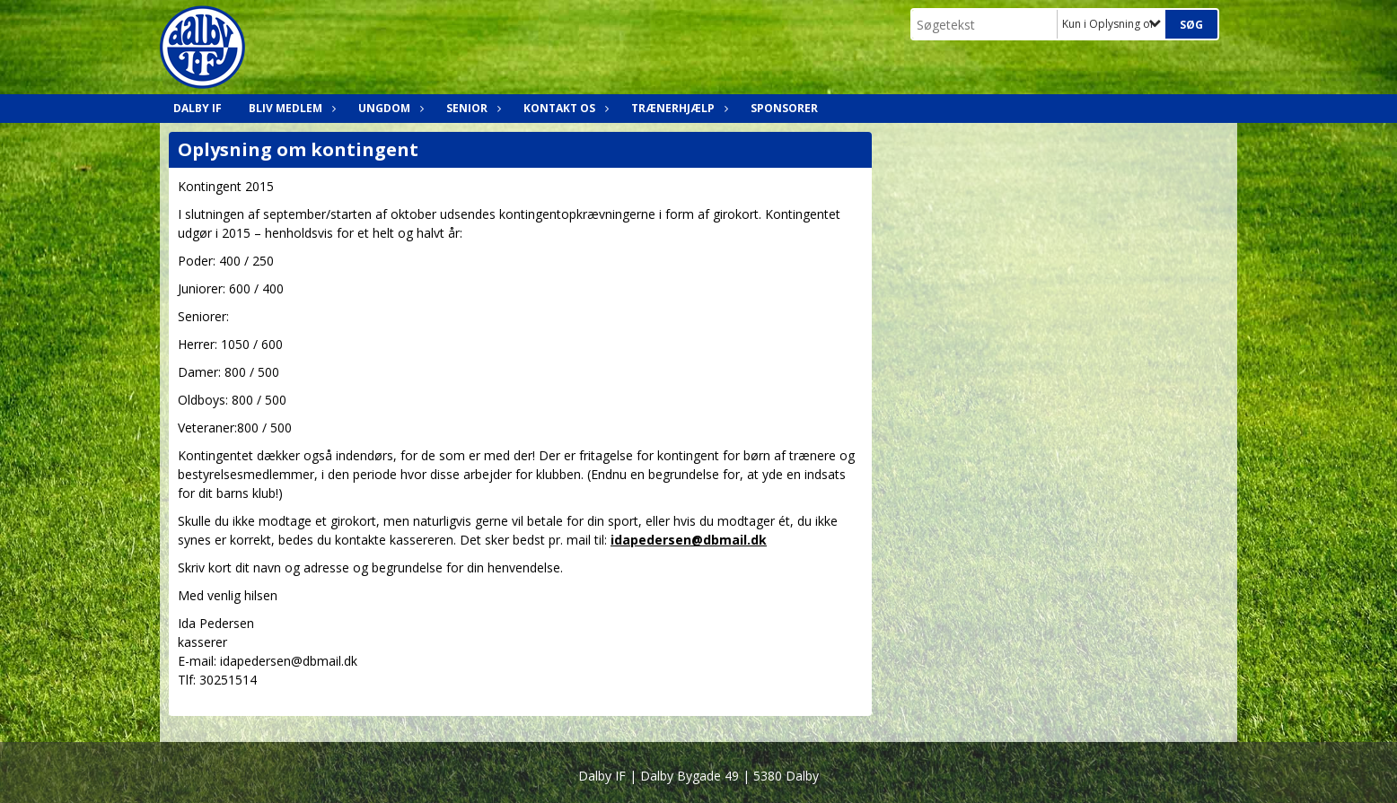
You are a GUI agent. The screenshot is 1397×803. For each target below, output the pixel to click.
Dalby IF (197, 108)
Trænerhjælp (677, 108)
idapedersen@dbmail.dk (689, 539)
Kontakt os (563, 108)
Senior (471, 108)
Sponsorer (784, 108)
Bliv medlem (290, 108)
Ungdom (388, 108)
